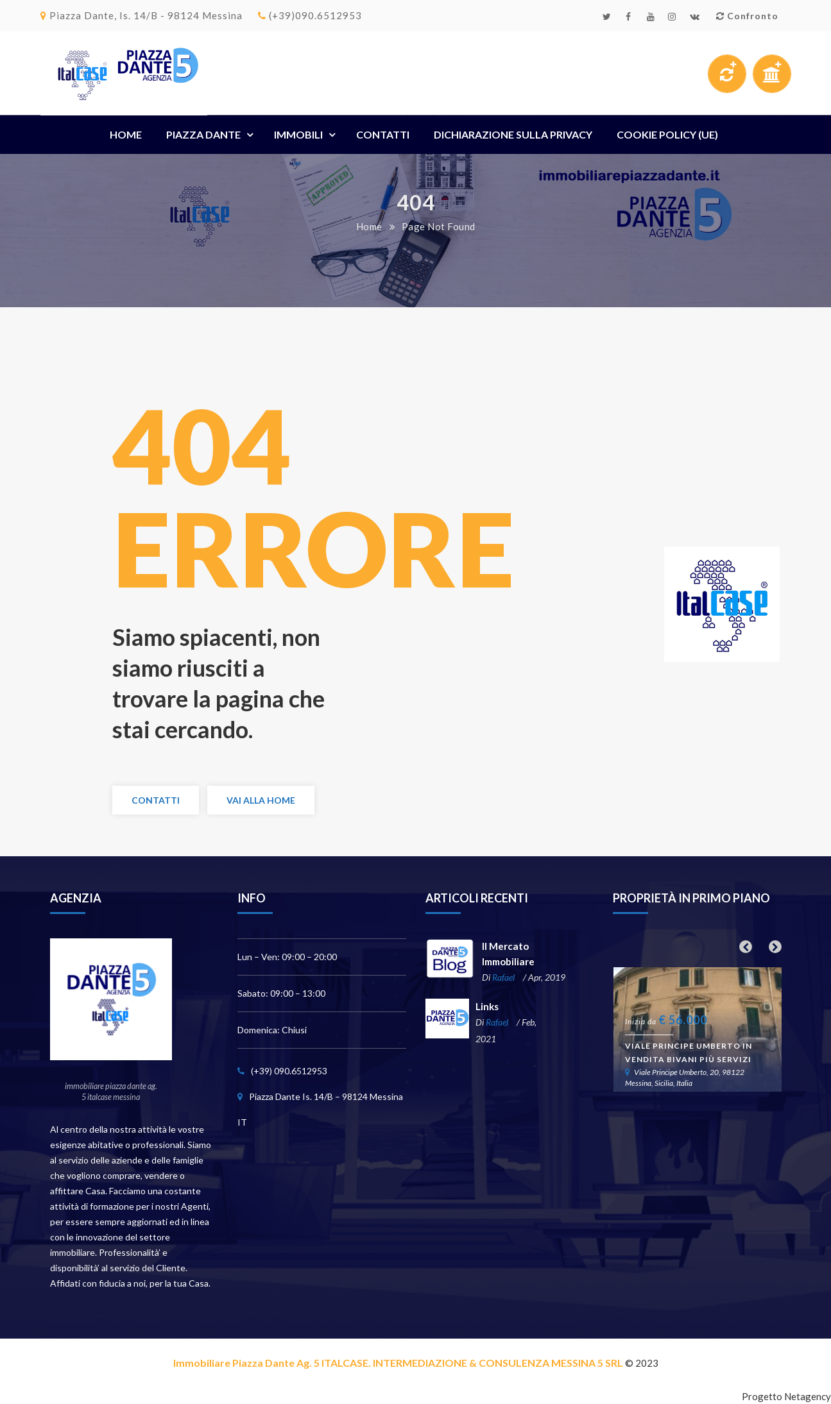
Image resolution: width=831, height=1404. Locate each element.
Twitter (607, 16)
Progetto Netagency (786, 1397)
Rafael (501, 978)
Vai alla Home (261, 800)
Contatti (382, 134)
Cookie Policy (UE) (667, 134)
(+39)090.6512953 (310, 15)
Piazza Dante (203, 134)
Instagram (672, 16)
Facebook (628, 16)
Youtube (651, 16)
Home (126, 134)
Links (486, 1007)
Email (695, 16)
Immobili (298, 134)
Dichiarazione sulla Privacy (513, 134)
